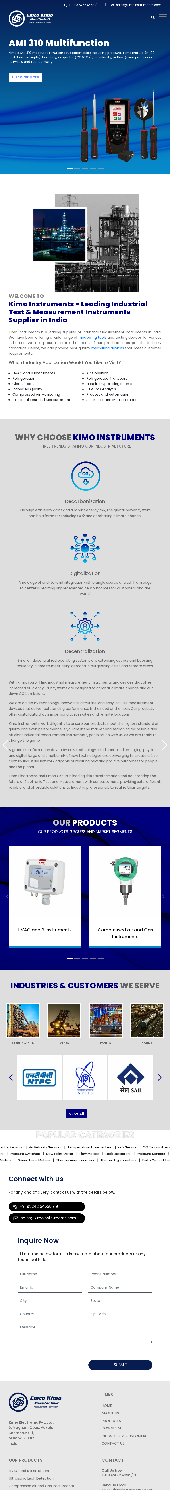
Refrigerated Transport (106, 378)
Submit (120, 1364)
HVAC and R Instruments (33, 373)
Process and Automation (107, 394)
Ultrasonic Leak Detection (31, 1478)
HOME (107, 1405)
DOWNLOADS (113, 1428)
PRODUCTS (111, 1420)
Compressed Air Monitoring (36, 394)
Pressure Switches (23, 1153)
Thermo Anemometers (77, 1160)
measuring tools (92, 337)
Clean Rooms (23, 383)
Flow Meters (88, 1153)
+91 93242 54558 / (81, 5)
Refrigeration (23, 378)
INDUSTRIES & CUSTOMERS (124, 1435)
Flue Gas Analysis (101, 389)
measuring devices (107, 348)
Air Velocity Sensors (48, 1147)
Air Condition (97, 373)
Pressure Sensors (149, 1153)
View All (76, 1114)
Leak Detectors (116, 1153)
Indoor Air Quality (27, 389)
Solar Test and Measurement (111, 399)
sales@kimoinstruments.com (136, 5)
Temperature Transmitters (92, 1147)
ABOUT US (110, 1413)
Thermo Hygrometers (120, 1160)
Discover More (25, 77)
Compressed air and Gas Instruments (41, 1485)
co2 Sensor (130, 1147)
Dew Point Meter (58, 1153)
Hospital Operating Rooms (109, 383)
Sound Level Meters (36, 1160)
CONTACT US (113, 1443)
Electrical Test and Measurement (41, 399)
